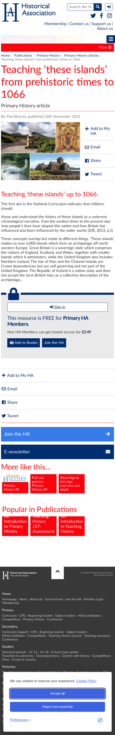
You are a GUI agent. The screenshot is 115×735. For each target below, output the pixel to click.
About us (105, 29)
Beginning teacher (40, 615)
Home (5, 55)
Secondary (41, 39)
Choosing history (47, 655)
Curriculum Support (15, 632)
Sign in (57, 307)
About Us (36, 599)
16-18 (44, 652)
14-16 (33, 652)
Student (70, 39)
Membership (55, 24)
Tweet (93, 174)
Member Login (93, 599)
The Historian (73, 47)
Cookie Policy (86, 681)
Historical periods (14, 652)
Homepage (9, 599)
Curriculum (9, 615)
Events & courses (24, 659)
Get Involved (54, 599)
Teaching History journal (65, 635)
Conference (55, 619)
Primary (14, 39)
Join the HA (54, 343)
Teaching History (44, 47)
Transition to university (17, 655)
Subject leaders (65, 615)
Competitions (11, 619)
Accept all (57, 693)
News (23, 599)
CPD (22, 615)
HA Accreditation (89, 615)
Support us (101, 24)
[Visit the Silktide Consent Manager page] (100, 720)
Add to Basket (24, 343)
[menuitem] (13, 39)
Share (92, 161)
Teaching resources (97, 635)
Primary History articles (81, 55)
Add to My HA (97, 131)
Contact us (79, 24)
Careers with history (76, 655)
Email (92, 147)
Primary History (14, 47)
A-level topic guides (65, 652)
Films (5, 659)
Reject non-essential (57, 706)
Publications (23, 55)
